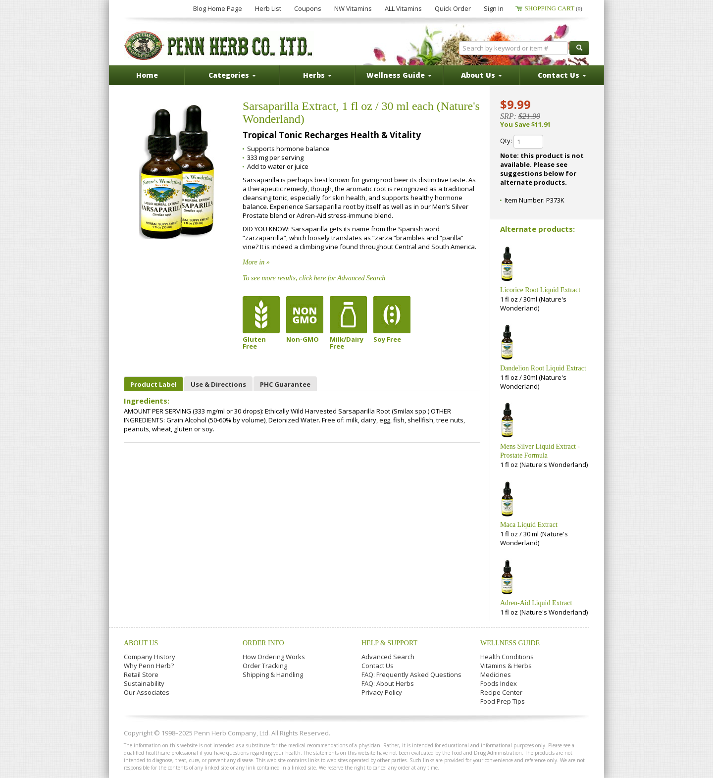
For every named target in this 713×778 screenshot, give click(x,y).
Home (147, 75)
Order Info (263, 643)
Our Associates (146, 692)
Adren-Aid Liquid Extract (536, 603)
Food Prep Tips (502, 701)
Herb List (268, 8)
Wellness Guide (510, 643)
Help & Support (389, 643)
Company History (149, 656)
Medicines (495, 674)
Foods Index (498, 683)
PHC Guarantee (285, 384)
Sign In (494, 8)
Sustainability (144, 683)
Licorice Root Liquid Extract (540, 290)
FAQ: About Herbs (387, 683)
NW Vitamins (353, 8)
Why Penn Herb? (149, 665)
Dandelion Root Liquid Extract (543, 368)
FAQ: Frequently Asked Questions (411, 674)
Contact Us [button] (562, 75)
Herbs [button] (317, 75)
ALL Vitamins (403, 8)
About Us (141, 643)
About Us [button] (481, 75)
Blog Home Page (217, 8)
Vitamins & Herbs (506, 665)
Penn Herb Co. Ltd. (219, 45)
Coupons (307, 8)
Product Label (153, 384)
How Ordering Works (274, 656)
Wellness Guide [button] (399, 75)
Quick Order (453, 8)
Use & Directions (218, 384)
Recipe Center (501, 692)
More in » (256, 262)
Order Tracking (265, 665)
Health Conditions (507, 656)
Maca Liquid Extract (529, 524)
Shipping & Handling (273, 674)
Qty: (521, 142)
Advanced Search (387, 656)
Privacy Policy (381, 692)
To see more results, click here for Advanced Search (314, 278)
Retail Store (141, 674)
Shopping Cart (553, 8)
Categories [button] (232, 75)
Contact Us (377, 665)
